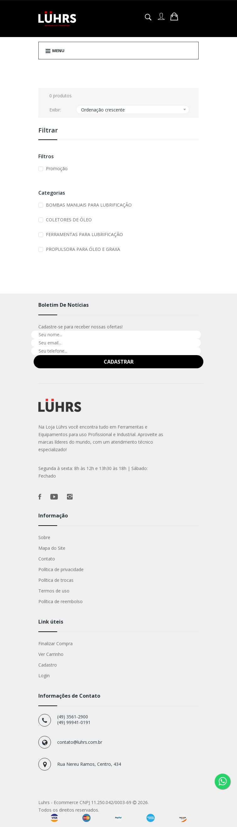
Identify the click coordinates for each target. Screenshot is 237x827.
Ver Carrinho (50, 654)
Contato (46, 559)
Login (44, 675)
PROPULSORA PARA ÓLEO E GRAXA (83, 249)
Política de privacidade (61, 569)
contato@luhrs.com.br (79, 742)
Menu (55, 51)
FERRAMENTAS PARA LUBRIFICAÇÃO (84, 234)
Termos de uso (53, 591)
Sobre (44, 537)
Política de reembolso (60, 601)
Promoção (57, 168)
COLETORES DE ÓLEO (69, 220)
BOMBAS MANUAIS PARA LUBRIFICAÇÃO (89, 205)
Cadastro (47, 665)
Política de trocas (56, 580)
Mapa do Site (51, 548)
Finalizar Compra (55, 643)
